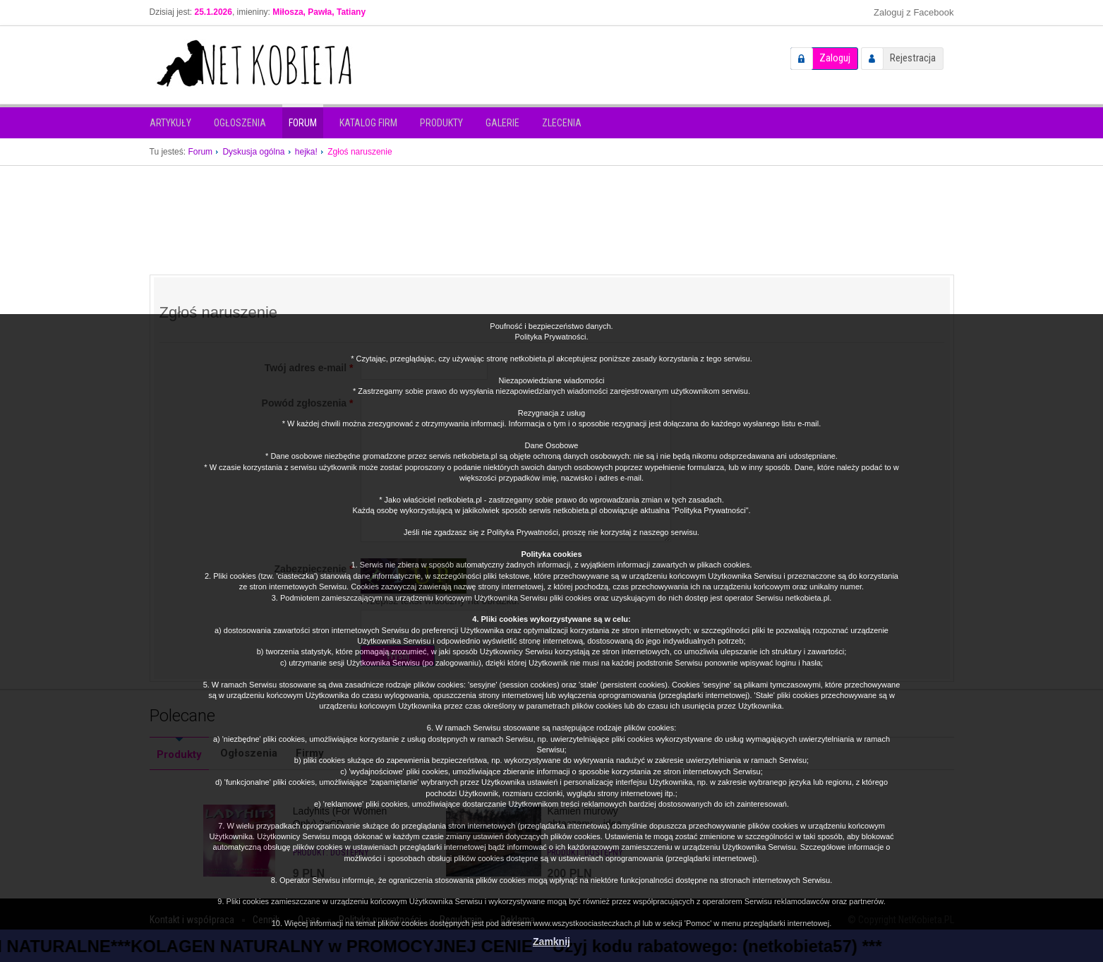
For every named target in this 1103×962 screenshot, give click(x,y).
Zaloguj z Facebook (913, 12)
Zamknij (551, 941)
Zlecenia (561, 122)
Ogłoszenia (240, 122)
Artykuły (170, 122)
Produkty (441, 122)
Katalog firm (368, 122)
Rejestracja (913, 58)
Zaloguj (834, 58)
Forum (303, 122)
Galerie (502, 122)
